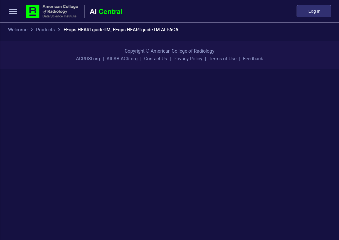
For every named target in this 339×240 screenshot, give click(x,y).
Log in (313, 11)
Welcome (17, 29)
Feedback (253, 58)
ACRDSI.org (88, 58)
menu (13, 11)
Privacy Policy (188, 58)
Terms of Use (222, 58)
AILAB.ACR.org (122, 58)
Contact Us (155, 58)
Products (45, 29)
